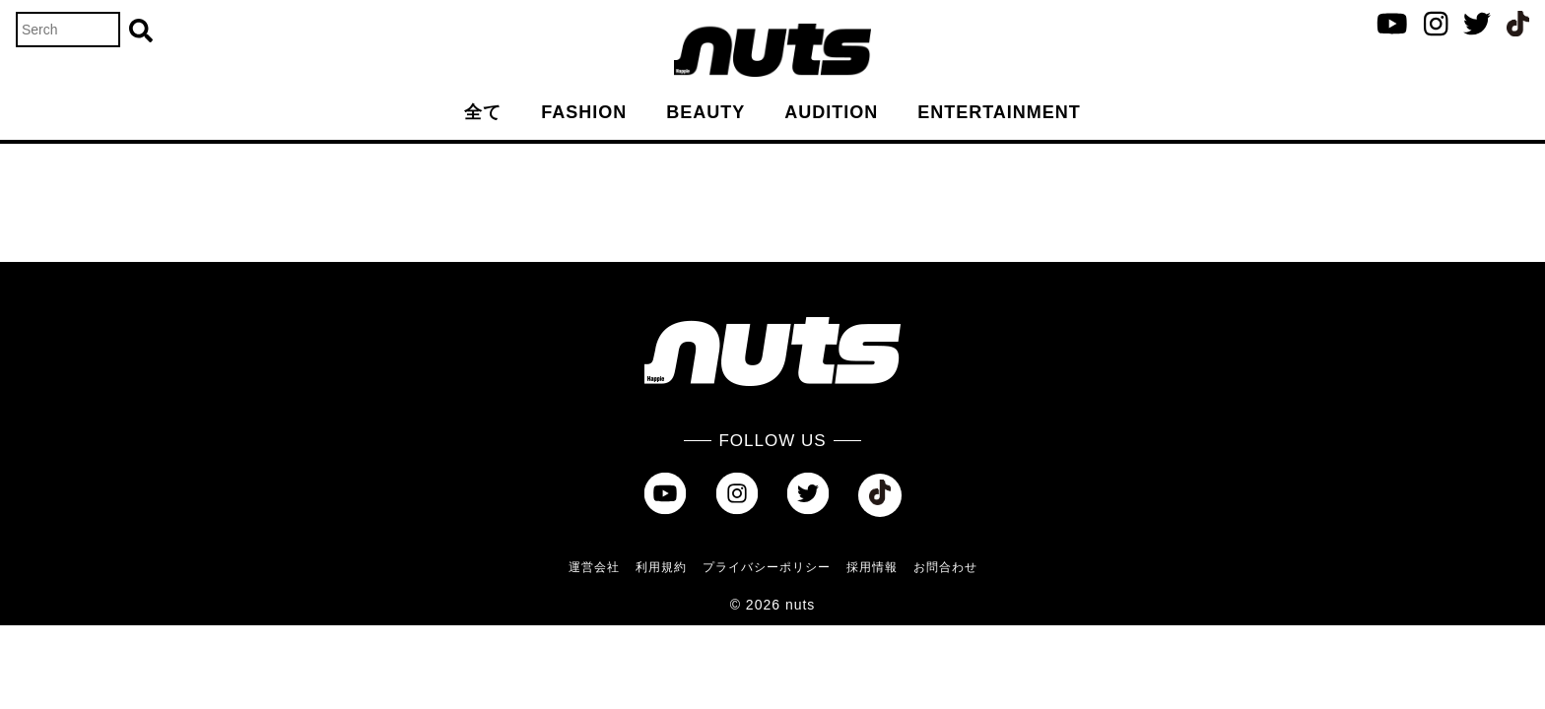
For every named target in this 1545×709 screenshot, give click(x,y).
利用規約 (661, 567)
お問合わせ (945, 567)
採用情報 (872, 567)
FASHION (584, 112)
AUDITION (831, 112)
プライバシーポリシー (767, 567)
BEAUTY (705, 112)
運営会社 (594, 567)
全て (483, 112)
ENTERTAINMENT (999, 112)
